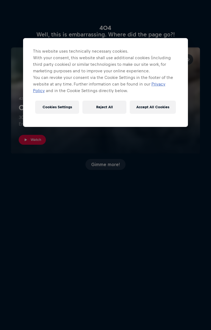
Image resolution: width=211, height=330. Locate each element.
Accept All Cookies (152, 107)
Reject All (104, 107)
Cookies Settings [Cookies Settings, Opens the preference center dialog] (57, 107)
